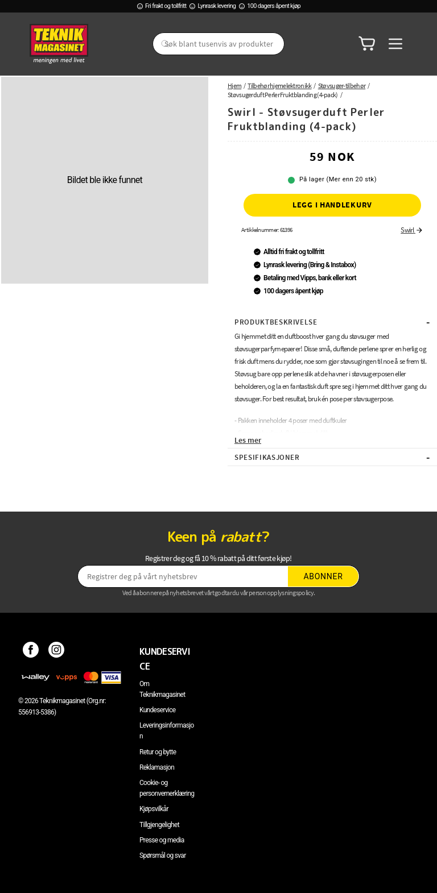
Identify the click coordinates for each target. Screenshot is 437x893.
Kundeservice (157, 710)
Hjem (234, 85)
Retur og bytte (157, 752)
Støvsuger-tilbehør (341, 85)
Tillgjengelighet (159, 825)
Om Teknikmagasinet (162, 689)
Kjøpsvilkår (153, 809)
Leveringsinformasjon (166, 730)
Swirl (412, 230)
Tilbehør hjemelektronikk (279, 85)
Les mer (247, 440)
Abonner (323, 576)
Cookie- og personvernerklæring (166, 788)
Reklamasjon (156, 767)
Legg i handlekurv (332, 205)
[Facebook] (31, 651)
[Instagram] (56, 651)
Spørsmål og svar (162, 855)
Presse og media (161, 840)
